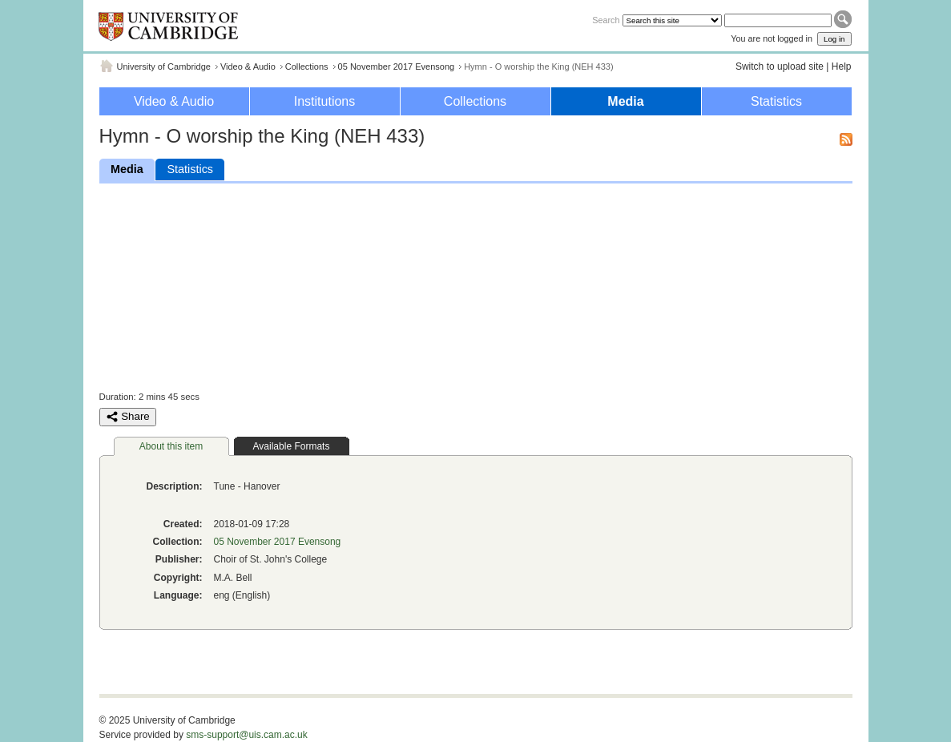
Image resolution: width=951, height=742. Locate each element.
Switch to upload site (779, 66)
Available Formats (291, 446)
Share (128, 416)
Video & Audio (248, 66)
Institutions (324, 101)
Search (605, 20)
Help (842, 66)
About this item (171, 446)
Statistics (776, 101)
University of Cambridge (164, 66)
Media (625, 101)
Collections (306, 66)
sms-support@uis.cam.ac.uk (247, 734)
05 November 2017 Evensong (396, 66)
